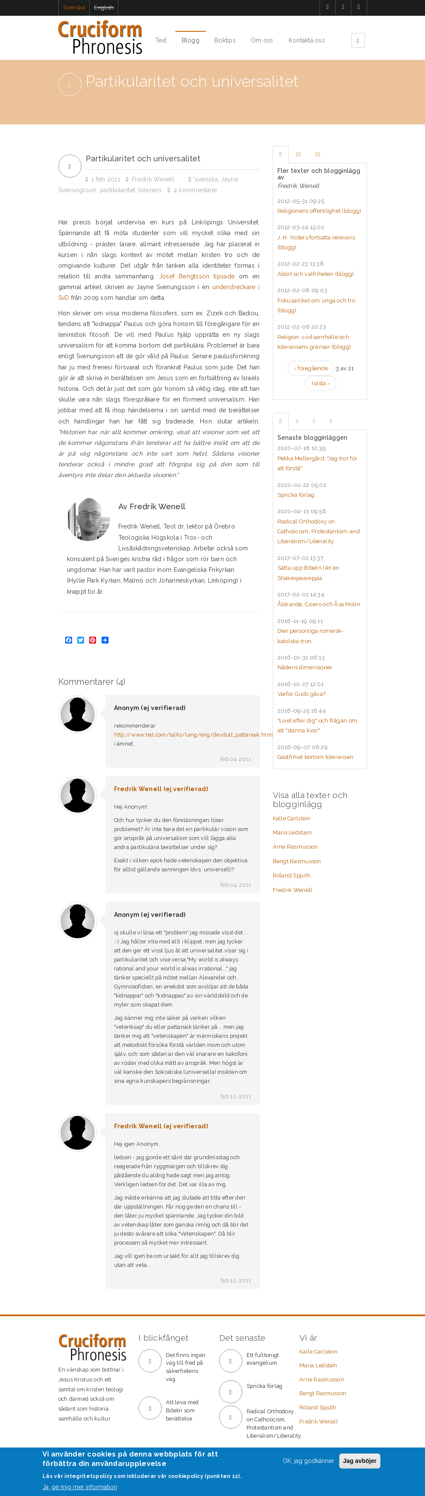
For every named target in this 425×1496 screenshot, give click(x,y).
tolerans (150, 190)
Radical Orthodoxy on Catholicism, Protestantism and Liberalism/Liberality (318, 531)
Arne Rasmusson (295, 846)
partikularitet (117, 190)
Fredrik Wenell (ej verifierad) (161, 789)
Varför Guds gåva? (301, 694)
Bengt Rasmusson (297, 861)
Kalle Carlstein (292, 818)
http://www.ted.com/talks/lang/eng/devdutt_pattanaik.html (194, 734)
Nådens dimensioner (305, 667)
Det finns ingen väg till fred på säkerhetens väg (185, 1367)
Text (161, 40)
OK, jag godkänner (308, 1460)
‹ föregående (311, 368)
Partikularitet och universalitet (143, 158)
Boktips (225, 40)
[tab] (281, 154)
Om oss (262, 40)
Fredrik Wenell (293, 890)
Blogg (190, 40)
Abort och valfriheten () (315, 274)
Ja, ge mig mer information (79, 1487)
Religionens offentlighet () (319, 211)
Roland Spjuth (292, 875)
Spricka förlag (296, 495)
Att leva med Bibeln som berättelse (182, 1410)
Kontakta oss (307, 40)
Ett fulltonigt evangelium (263, 1359)
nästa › (321, 383)
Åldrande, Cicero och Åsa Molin (318, 604)
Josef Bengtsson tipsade (197, 276)
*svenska (205, 179)
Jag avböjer (360, 1460)
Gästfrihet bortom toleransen (315, 757)
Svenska (74, 7)
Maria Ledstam (292, 832)
